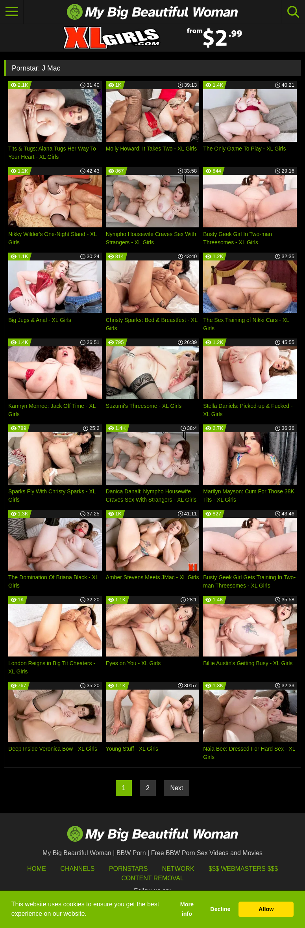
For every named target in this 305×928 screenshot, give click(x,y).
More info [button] (187, 909)
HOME (36, 868)
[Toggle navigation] (12, 12)
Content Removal (152, 878)
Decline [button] (220, 909)
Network (178, 868)
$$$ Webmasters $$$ (243, 868)
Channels (77, 868)
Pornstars (128, 868)
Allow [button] (266, 909)
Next (176, 788)
